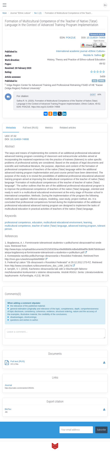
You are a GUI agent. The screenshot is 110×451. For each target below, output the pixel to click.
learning (87, 222)
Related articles (68, 127)
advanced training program (82, 225)
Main (5, 13)
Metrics (49, 127)
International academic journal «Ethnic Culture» (80, 51)
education (37, 222)
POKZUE (71, 37)
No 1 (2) (37, 13)
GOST (93, 94)
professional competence (18, 222)
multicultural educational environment (62, 222)
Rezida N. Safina (92, 55)
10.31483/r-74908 (96, 37)
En (105, 5)
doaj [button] (94, 81)
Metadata (11, 127)
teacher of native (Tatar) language (49, 225)
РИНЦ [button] (101, 81)
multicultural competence (18, 225)
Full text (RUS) (30, 127)
